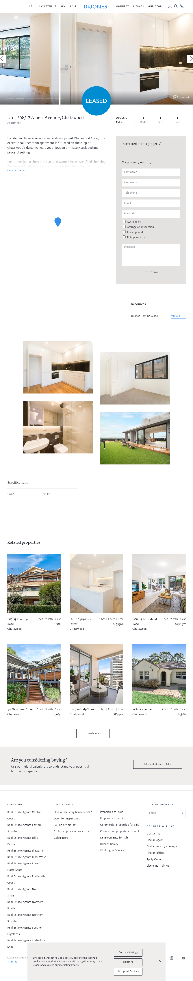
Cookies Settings (128, 952)
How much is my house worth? (73, 812)
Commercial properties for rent (119, 831)
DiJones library (109, 844)
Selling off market (65, 825)
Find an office (155, 853)
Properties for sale (111, 812)
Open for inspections (67, 819)
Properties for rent (111, 818)
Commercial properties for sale (119, 825)
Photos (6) (184, 97)
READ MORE (14, 171)
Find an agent (155, 840)
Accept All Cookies (128, 971)
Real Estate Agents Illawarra (25, 851)
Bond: (11, 494)
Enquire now (151, 272)
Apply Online (154, 859)
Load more (93, 733)
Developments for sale (114, 838)
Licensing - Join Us (158, 866)
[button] (32, 6)
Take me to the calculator (158, 764)
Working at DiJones (112, 850)
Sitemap (12, 962)
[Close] (160, 961)
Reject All (128, 962)
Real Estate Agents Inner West (26, 857)
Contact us (153, 834)
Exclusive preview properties (72, 831)
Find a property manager (162, 846)
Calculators (61, 838)
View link (178, 316)
